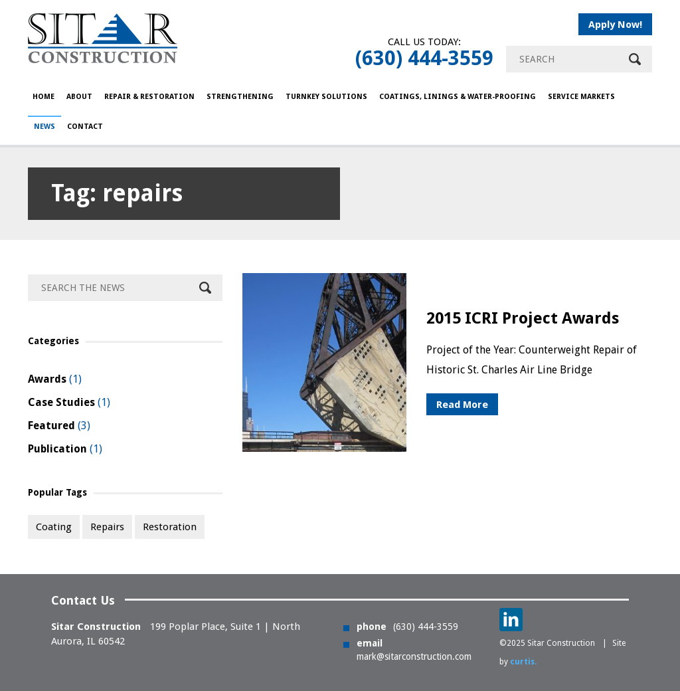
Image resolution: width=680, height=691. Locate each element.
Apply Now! (615, 25)
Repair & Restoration (149, 96)
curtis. (523, 661)
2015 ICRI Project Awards (522, 318)
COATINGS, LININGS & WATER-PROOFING (457, 96)
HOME (43, 96)
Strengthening (240, 96)
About (79, 96)
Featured (51, 425)
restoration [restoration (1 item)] (170, 527)
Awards (47, 379)
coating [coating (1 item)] (54, 527)
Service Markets (581, 96)
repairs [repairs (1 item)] (107, 527)
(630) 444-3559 (424, 58)
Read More (462, 405)
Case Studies (61, 402)
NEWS (44, 126)
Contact (85, 126)
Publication (57, 449)
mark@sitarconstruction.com (414, 656)
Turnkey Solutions (326, 96)
